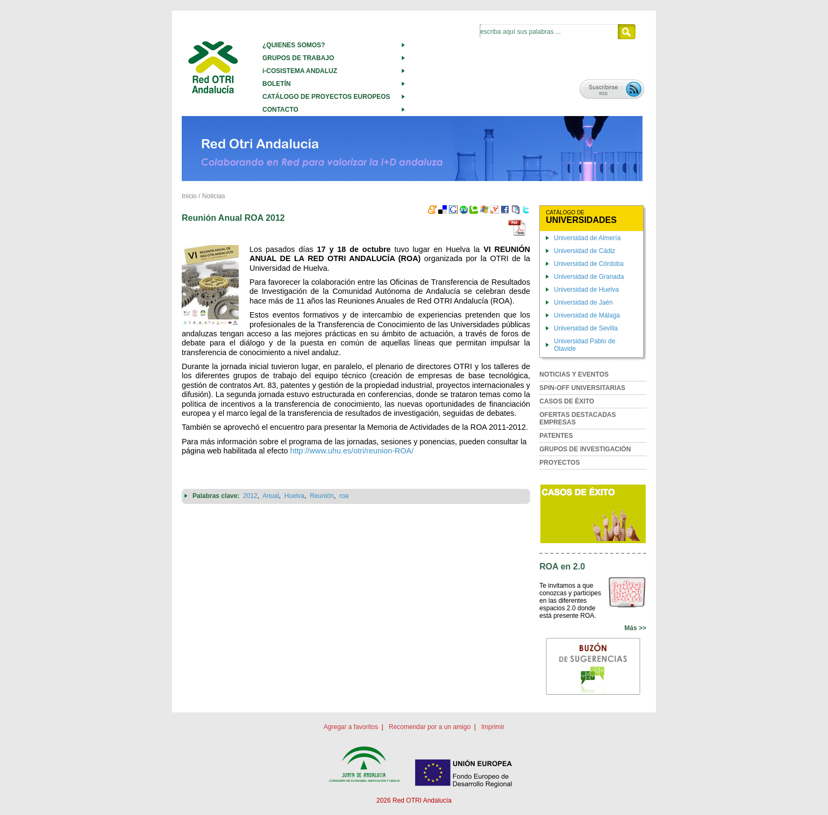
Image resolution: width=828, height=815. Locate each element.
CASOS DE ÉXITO (566, 401)
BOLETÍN (276, 84)
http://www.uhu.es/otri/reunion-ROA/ (352, 450)
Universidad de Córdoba (588, 264)
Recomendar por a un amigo (429, 727)
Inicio (189, 196)
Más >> (635, 628)
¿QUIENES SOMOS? (293, 45)
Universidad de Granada (589, 276)
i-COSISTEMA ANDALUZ (299, 71)
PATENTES (556, 435)
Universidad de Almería (587, 238)
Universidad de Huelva (586, 289)
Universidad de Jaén (583, 302)
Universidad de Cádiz (584, 251)
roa (343, 496)
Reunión (322, 496)
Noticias (213, 196)
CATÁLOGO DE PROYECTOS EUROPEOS (326, 96)
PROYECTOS (559, 462)
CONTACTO (280, 109)
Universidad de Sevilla (586, 328)
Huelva (294, 496)
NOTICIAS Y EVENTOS (574, 374)
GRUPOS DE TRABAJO (298, 58)
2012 (250, 496)
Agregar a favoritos (351, 727)
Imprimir (492, 727)
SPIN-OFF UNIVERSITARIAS (582, 388)
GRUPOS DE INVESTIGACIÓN (585, 449)
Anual (270, 496)
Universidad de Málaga (587, 315)
